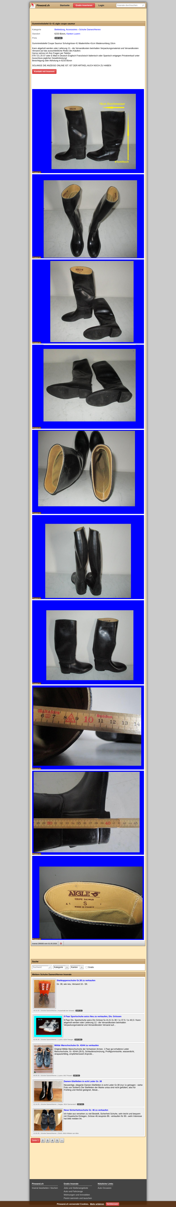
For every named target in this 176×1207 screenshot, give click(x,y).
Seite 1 (35, 1140)
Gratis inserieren (84, 5)
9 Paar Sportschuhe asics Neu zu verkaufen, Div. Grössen (93, 1016)
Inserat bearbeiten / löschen (45, 1188)
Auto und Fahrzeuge (73, 1191)
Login (101, 5)
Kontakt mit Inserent (44, 71)
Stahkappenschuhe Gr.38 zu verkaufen (76, 980)
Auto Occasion (104, 1188)
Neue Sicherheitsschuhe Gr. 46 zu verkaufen (86, 1110)
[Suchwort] (42, 967)
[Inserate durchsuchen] (130, 5)
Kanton (74, 967)
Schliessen (112, 1204)
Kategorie (58, 967)
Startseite (65, 5)
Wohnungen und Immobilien (77, 1195)
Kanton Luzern (73, 34)
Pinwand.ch (47, 5)
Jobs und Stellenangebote (76, 1188)
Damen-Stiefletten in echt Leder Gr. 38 (83, 1081)
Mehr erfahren (97, 1204)
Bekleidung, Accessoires (65, 29)
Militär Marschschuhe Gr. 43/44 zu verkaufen (76, 1045)
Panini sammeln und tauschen (78, 1198)
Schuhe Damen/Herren (90, 29)
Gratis (91, 967)
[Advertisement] (88, 14)
